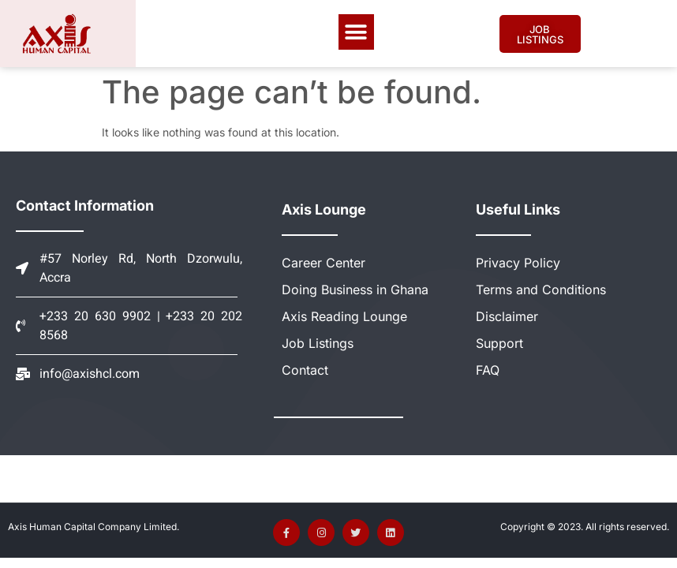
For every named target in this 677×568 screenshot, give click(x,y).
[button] (356, 32)
